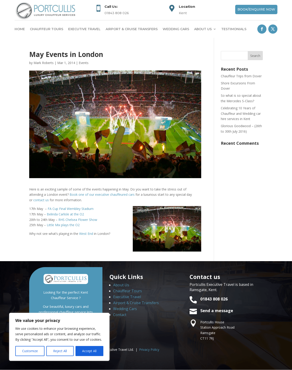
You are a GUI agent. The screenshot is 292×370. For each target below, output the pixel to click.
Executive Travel (84, 29)
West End (86, 233)
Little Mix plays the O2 (63, 225)
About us (203, 29)
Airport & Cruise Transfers (132, 29)
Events (84, 63)
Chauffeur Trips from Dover (241, 76)
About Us (121, 284)
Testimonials (233, 29)
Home (20, 29)
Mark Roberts (44, 63)
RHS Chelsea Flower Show (77, 219)
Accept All (89, 351)
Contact (119, 314)
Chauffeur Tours (46, 29)
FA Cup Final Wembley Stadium (71, 208)
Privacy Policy (149, 349)
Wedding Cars (176, 29)
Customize (30, 351)
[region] (59, 337)
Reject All (60, 351)
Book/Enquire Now (256, 9)
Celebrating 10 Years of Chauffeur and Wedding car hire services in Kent (241, 113)
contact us (41, 200)
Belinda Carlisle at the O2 (65, 214)
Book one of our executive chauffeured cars (102, 194)
